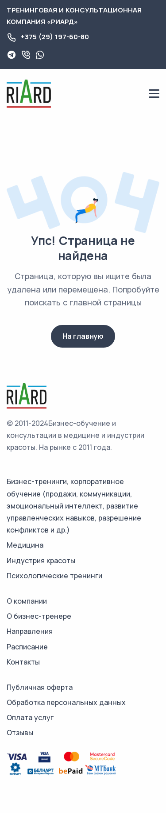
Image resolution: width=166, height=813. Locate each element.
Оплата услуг (30, 717)
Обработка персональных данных (66, 702)
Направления (30, 631)
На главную (83, 336)
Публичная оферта (40, 687)
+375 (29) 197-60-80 (55, 36)
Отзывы (20, 732)
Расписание (27, 647)
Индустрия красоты (41, 560)
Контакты (23, 662)
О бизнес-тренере (39, 616)
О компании (27, 601)
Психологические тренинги (54, 576)
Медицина (25, 545)
